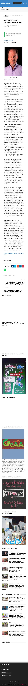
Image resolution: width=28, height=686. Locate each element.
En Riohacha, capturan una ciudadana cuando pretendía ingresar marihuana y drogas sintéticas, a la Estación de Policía (13, 587)
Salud (9, 672)
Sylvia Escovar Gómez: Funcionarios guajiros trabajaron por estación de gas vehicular (17, 553)
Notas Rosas (5, 3)
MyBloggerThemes (23, 684)
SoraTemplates (9, 684)
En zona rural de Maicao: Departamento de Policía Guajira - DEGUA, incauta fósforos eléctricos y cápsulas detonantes (14, 578)
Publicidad (4, 672)
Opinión (8, 15)
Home (5, 15)
